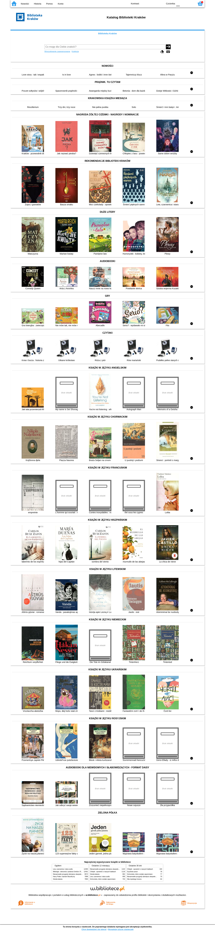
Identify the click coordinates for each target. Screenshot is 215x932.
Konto (60, 4)
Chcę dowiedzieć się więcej (94, 929)
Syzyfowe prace (132, 871)
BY (160, 3)
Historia (37, 4)
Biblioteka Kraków (107, 33)
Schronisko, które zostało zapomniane (102, 879)
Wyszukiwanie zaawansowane (57, 51)
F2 (190, 3)
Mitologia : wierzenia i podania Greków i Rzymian (69, 871)
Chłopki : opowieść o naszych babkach (103, 871)
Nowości (25, 4)
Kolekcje (75, 51)
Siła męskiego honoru (134, 879)
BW (149, 3)
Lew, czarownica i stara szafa (63, 869)
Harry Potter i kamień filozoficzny (64, 876)
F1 (183, 3)
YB (154, 3)
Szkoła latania (57, 879)
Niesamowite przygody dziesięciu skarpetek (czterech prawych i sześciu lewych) (79, 874)
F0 (177, 3)
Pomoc (49, 4)
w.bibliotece (93, 895)
